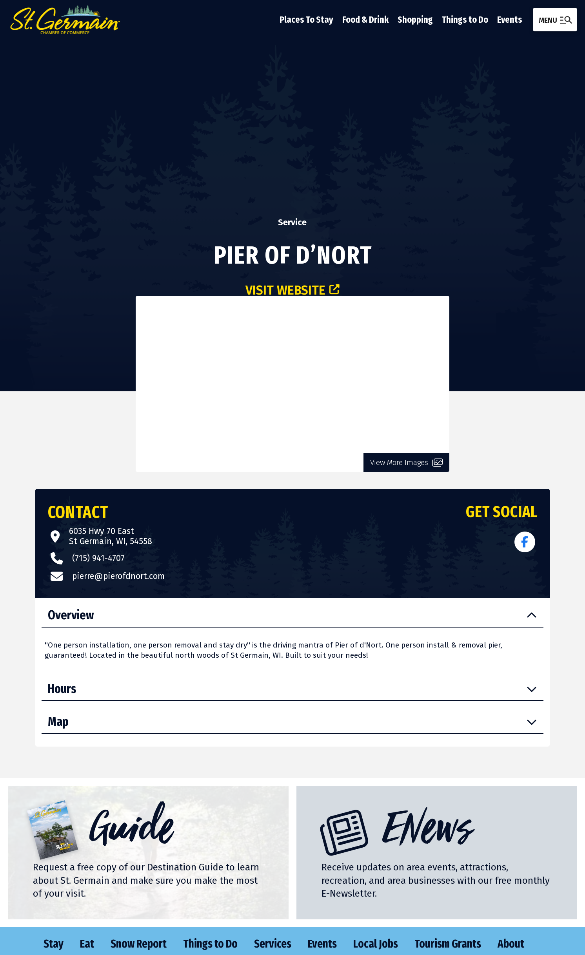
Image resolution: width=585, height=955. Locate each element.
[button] (555, 19)
